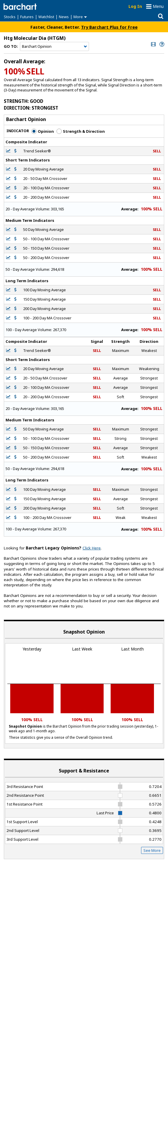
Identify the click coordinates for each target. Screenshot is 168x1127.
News (64, 16)
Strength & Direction (80, 131)
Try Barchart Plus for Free (109, 27)
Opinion (42, 131)
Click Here (92, 548)
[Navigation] (54, 46)
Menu (158, 6)
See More (152, 850)
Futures (27, 16)
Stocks (10, 16)
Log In (135, 6)
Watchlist (46, 16)
